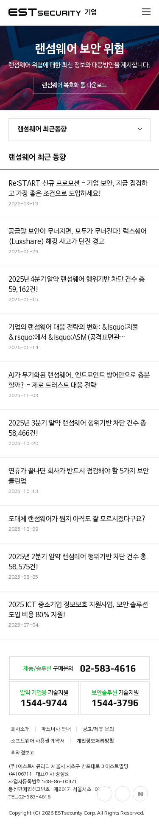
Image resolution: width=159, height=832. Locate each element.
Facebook (104, 793)
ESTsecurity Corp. (75, 813)
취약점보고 (22, 753)
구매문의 (79, 669)
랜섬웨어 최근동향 (42, 129)
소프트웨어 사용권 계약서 (38, 741)
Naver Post (140, 793)
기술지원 (44, 699)
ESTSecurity (44, 12)
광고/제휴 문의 (98, 729)
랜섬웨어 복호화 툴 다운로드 (74, 85)
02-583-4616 (34, 797)
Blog (122, 793)
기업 (91, 13)
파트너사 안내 (56, 729)
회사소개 (20, 729)
